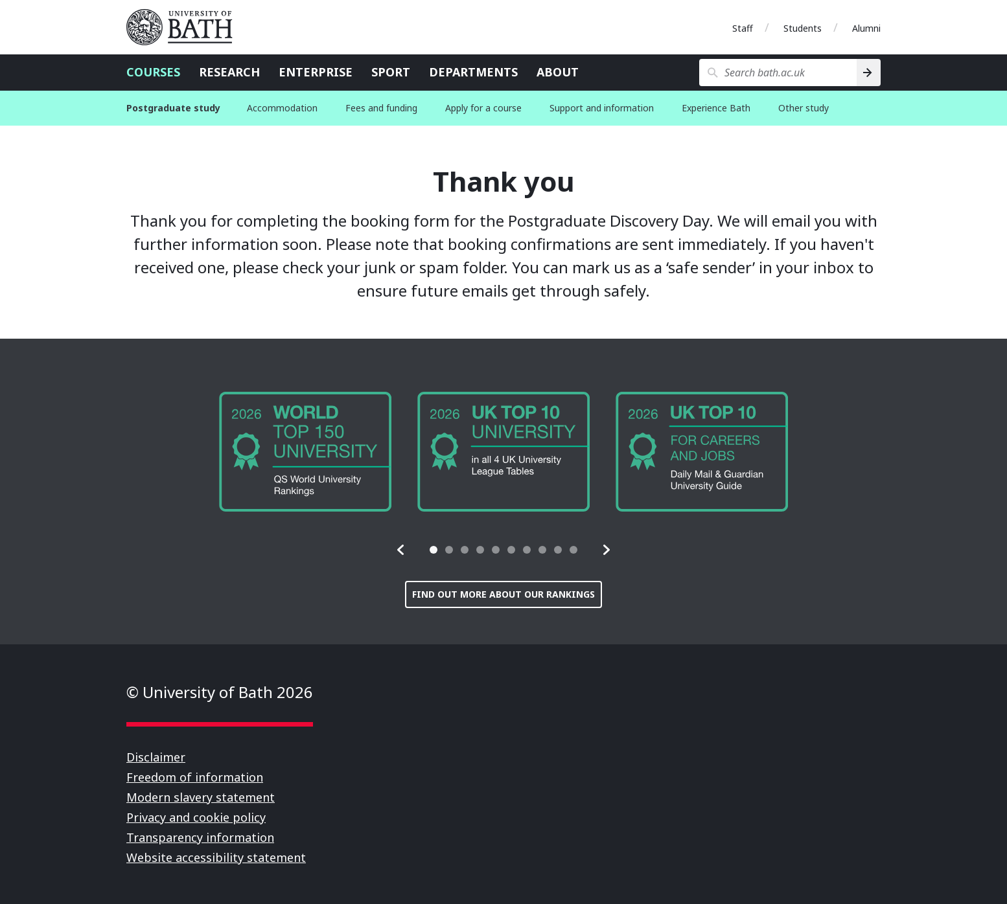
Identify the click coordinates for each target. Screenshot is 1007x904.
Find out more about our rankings (503, 594)
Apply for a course (483, 108)
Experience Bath (716, 108)
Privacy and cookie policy (196, 817)
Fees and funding (381, 108)
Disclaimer (155, 757)
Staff (742, 28)
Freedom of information (194, 777)
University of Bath (184, 27)
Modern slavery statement (200, 797)
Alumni (866, 28)
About (558, 72)
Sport (390, 72)
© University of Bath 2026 (219, 692)
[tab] (433, 550)
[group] (305, 452)
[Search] (869, 72)
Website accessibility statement (216, 857)
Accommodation (282, 108)
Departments (473, 72)
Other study (803, 108)
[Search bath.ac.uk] (778, 72)
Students (802, 28)
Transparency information (200, 837)
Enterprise (316, 72)
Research (229, 72)
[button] (401, 550)
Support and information (602, 108)
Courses (153, 72)
